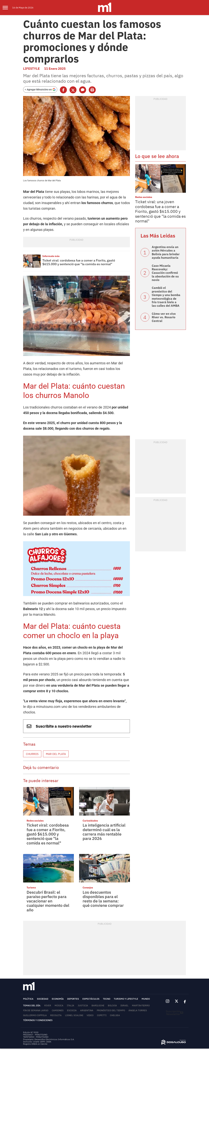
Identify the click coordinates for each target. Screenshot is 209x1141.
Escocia (72, 1010)
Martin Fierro (141, 1005)
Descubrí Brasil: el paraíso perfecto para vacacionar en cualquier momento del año (48, 900)
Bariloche (98, 1005)
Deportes (73, 998)
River (47, 1005)
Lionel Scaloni (74, 1015)
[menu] (7, 7)
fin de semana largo (35, 1010)
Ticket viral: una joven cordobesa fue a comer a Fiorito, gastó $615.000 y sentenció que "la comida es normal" (160, 211)
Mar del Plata (56, 754)
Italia (70, 1005)
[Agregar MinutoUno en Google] (40, 89)
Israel (124, 1005)
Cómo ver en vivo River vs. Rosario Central (164, 317)
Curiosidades (90, 820)
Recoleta (56, 1015)
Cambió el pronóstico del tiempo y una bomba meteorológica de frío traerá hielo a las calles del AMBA (166, 297)
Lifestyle (31, 69)
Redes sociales (35, 820)
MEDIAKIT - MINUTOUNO (35, 1034)
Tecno (106, 998)
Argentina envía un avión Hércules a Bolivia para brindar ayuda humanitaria (166, 252)
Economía (58, 998)
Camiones (58, 1010)
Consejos (88, 887)
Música (59, 1005)
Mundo (146, 998)
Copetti (101, 1015)
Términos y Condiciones (38, 1020)
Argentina (86, 1010)
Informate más (51, 256)
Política (28, 998)
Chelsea (115, 1015)
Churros (32, 754)
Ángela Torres (137, 1010)
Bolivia (112, 1005)
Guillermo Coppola (35, 1015)
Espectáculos (90, 998)
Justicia (83, 1005)
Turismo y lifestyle (126, 998)
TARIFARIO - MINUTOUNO (36, 1037)
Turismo (31, 887)
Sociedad (42, 998)
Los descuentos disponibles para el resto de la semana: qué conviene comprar (103, 898)
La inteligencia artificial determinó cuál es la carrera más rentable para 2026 (104, 831)
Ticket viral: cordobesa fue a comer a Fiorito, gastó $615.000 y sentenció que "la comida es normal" (78, 262)
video (90, 1015)
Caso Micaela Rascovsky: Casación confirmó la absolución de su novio (165, 273)
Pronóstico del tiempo (111, 1010)
